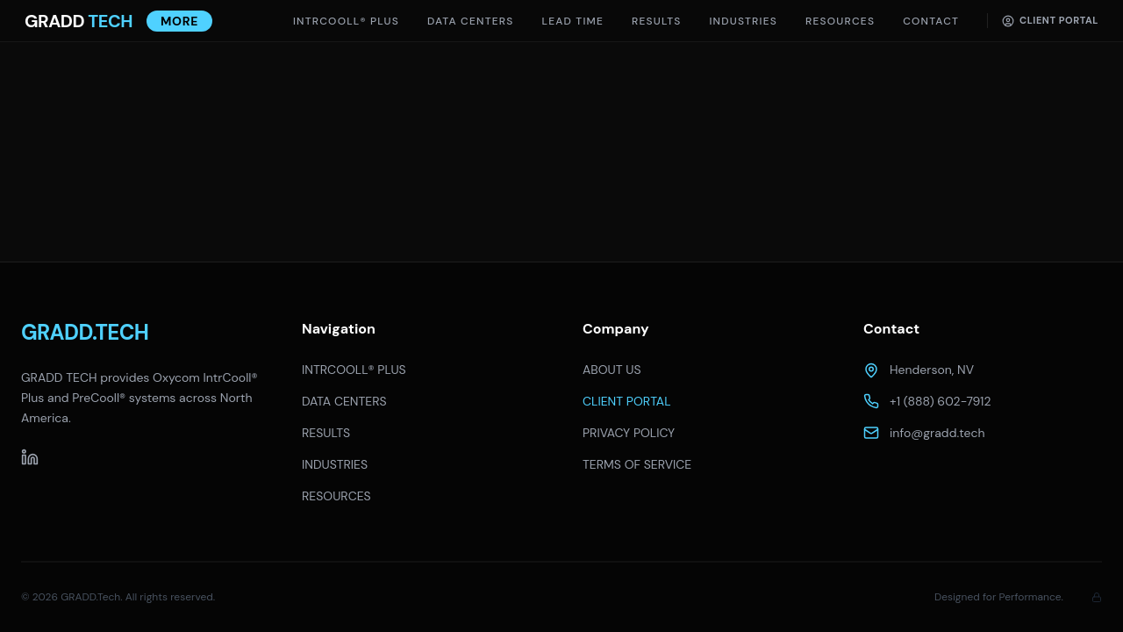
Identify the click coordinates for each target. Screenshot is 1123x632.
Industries (743, 21)
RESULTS (326, 433)
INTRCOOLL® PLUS (346, 21)
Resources (840, 21)
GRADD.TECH (84, 332)
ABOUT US (612, 369)
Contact (931, 21)
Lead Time (573, 21)
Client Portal (1050, 20)
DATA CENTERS (470, 21)
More (179, 21)
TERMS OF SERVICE (637, 464)
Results (656, 21)
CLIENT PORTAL (627, 401)
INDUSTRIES (335, 464)
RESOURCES (336, 496)
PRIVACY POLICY (629, 433)
